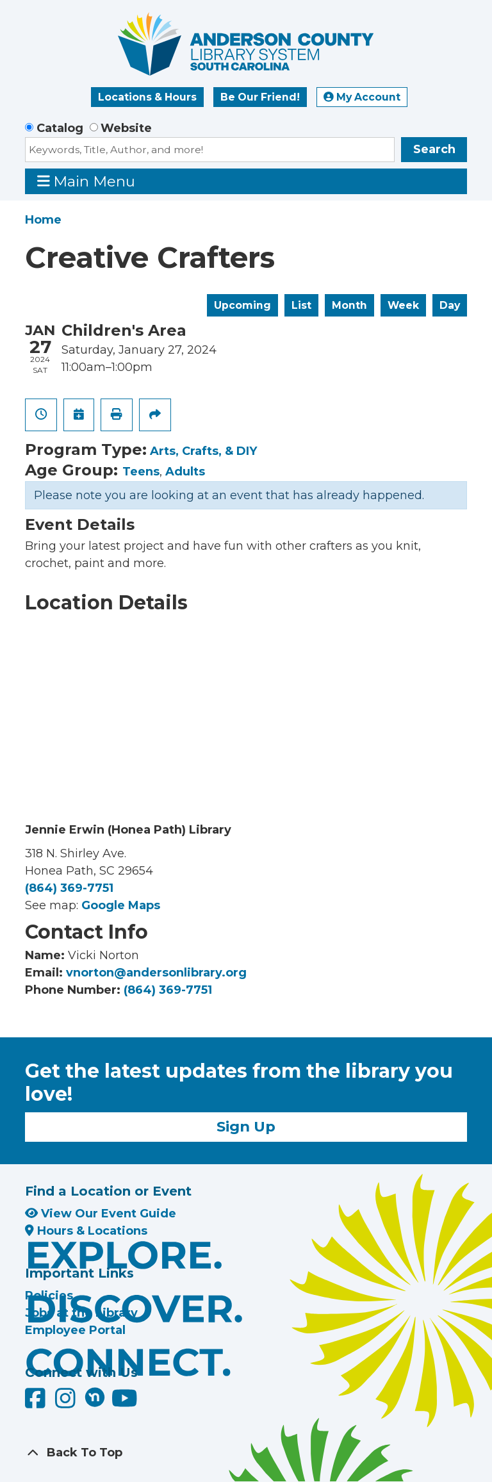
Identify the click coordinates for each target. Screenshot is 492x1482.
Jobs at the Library (81, 1313)
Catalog (60, 128)
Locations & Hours (147, 97)
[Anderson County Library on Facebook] (37, 1403)
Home (43, 220)
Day (449, 305)
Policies (49, 1296)
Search (434, 149)
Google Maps (120, 905)
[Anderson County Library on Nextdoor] (95, 1397)
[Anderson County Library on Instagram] (67, 1403)
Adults (185, 472)
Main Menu (86, 181)
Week (403, 305)
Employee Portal (75, 1330)
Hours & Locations (86, 1231)
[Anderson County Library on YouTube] (124, 1403)
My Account (362, 97)
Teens (141, 472)
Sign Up (246, 1126)
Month (349, 305)
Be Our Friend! (260, 97)
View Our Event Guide (100, 1213)
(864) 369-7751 (69, 888)
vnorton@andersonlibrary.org (156, 973)
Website (126, 128)
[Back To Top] (246, 1453)
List (301, 305)
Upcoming (242, 305)
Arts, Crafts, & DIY (203, 451)
